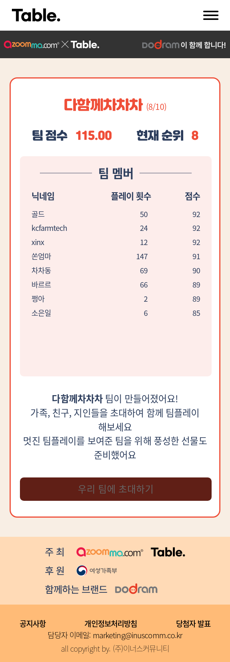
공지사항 (33, 623)
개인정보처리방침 (110, 623)
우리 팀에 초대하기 (116, 489)
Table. (36, 15)
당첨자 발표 (193, 623)
